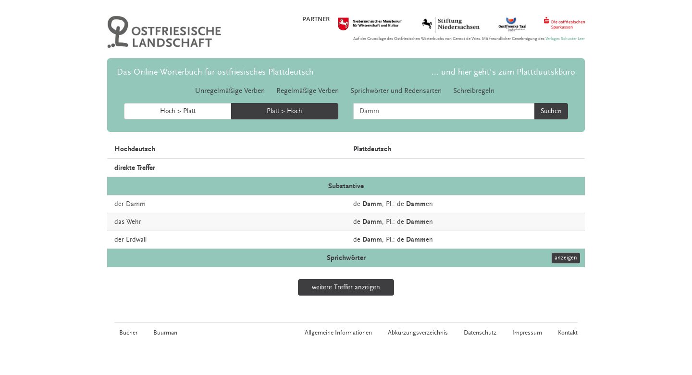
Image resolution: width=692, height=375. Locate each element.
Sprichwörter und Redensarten (396, 91)
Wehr (133, 222)
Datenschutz (480, 332)
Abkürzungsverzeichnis (418, 332)
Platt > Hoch (284, 111)
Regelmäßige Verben (307, 91)
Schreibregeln (473, 91)
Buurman (165, 332)
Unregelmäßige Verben (230, 91)
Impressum (527, 332)
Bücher (128, 332)
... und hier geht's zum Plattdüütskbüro (503, 72)
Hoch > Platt (178, 111)
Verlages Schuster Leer (565, 38)
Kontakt (568, 332)
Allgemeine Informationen (338, 332)
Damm (136, 204)
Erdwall (136, 240)
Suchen (551, 111)
